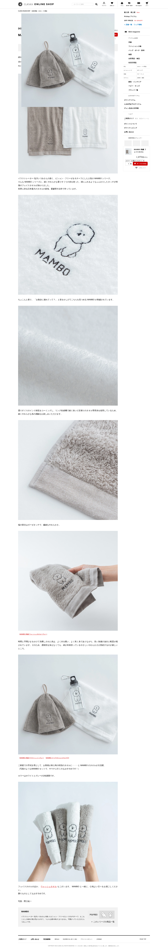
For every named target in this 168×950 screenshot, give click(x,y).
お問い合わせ (129, 132)
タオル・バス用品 (142, 66)
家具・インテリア (134, 82)
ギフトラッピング (130, 128)
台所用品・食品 (134, 58)
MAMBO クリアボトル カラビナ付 (57, 758)
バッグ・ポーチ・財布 (136, 50)
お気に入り (140, 168)
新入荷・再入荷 (132, 12)
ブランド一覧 (133, 90)
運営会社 (57, 939)
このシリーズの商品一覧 (104, 922)
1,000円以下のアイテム (132, 104)
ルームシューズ (128, 70)
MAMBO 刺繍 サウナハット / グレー (32, 758)
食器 (130, 54)
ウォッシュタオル (49, 886)
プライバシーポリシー (86, 939)
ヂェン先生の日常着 (131, 108)
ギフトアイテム (129, 100)
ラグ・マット (140, 74)
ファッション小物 (134, 46)
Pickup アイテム (130, 16)
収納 (125, 74)
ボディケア (140, 70)
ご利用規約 (99, 939)
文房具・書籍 (140, 77)
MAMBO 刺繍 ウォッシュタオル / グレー (33, 634)
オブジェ (126, 77)
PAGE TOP (143, 939)
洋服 (130, 42)
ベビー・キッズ (134, 86)
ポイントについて (130, 124)
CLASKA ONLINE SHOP (24, 11)
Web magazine (134, 32)
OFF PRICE (133, 20)
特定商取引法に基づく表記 (70, 939)
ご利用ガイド (136, 119)
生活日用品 (132, 62)
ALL (125, 66)
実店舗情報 (46, 939)
